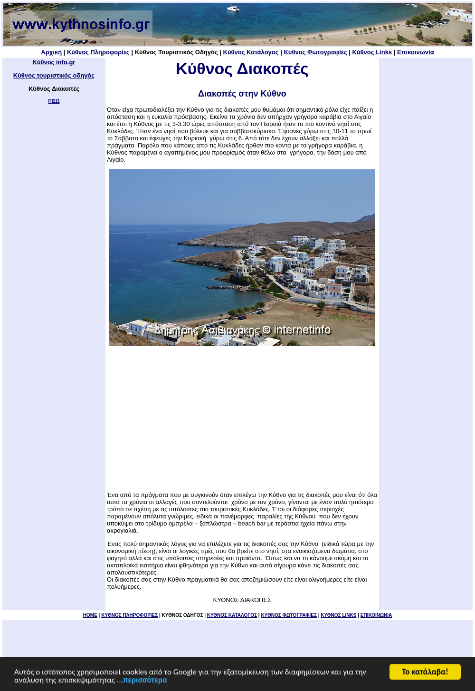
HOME (90, 615)
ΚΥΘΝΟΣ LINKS (338, 615)
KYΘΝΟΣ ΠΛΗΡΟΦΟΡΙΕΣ (129, 615)
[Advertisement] (242, 418)
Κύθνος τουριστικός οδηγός (54, 75)
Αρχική (51, 52)
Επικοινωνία (415, 52)
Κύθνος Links (372, 52)
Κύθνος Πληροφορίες (98, 52)
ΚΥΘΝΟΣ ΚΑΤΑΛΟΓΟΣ (232, 615)
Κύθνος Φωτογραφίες (315, 52)
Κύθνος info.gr (53, 62)
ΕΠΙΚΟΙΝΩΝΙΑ (376, 615)
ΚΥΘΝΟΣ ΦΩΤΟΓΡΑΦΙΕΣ (289, 615)
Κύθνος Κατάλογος (251, 52)
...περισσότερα (142, 681)
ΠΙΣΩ (53, 101)
